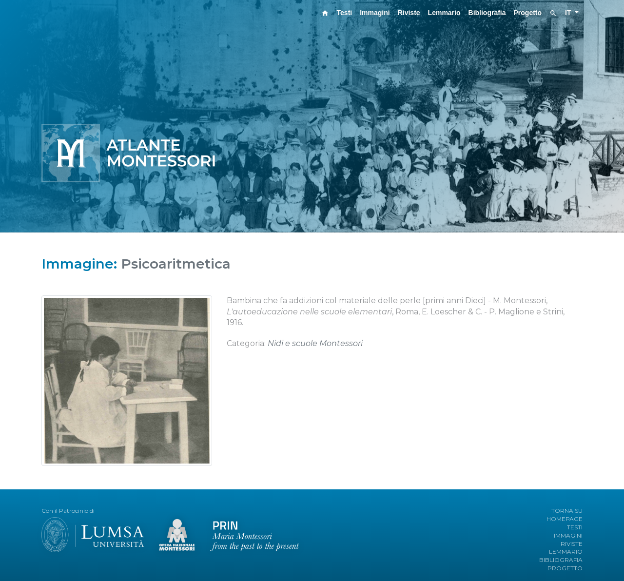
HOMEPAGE (564, 519)
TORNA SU (567, 510)
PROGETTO (565, 568)
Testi (344, 13)
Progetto (528, 13)
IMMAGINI (568, 535)
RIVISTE (572, 543)
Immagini (375, 13)
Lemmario (444, 13)
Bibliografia (487, 13)
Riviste (409, 13)
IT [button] (569, 13)
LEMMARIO (566, 551)
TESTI (575, 527)
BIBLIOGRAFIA (561, 559)
